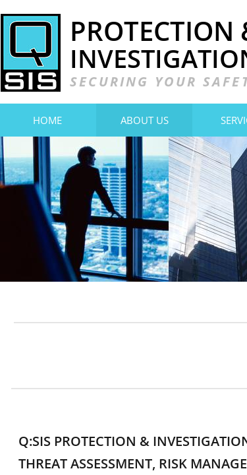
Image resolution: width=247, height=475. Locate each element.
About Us (145, 120)
